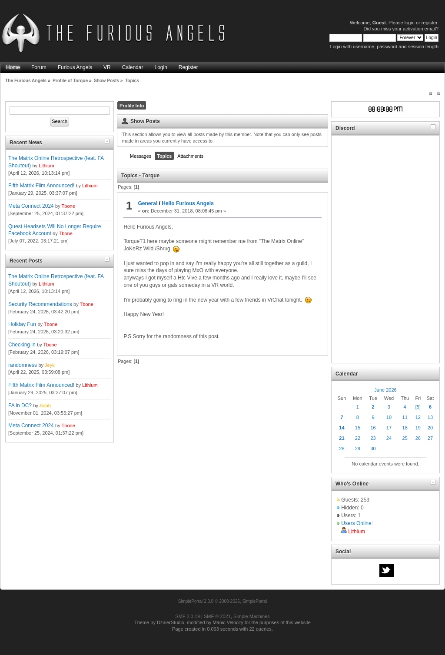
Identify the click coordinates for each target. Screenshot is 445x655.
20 (430, 427)
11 (405, 417)
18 (405, 427)
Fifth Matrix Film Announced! (41, 186)
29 (357, 448)
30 (372, 448)
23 (372, 438)
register (429, 22)
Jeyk (50, 365)
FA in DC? (20, 405)
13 (430, 417)
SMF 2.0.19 (187, 616)
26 (418, 438)
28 (341, 448)
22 (357, 438)
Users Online (356, 523)
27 (430, 438)
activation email (419, 28)
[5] (418, 406)
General (148, 203)
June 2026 (385, 389)
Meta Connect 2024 (31, 206)
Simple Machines (251, 616)
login (410, 22)
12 (418, 417)
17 (389, 427)
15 (357, 427)
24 (389, 438)
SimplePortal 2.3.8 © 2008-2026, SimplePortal (222, 601)
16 (372, 427)
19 (418, 427)
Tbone (68, 206)
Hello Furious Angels (188, 203)
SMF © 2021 (217, 616)
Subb (45, 405)
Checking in (22, 345)
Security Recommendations (40, 304)
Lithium (46, 165)
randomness (22, 365)
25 (405, 438)
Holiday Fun (22, 324)
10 (389, 417)
